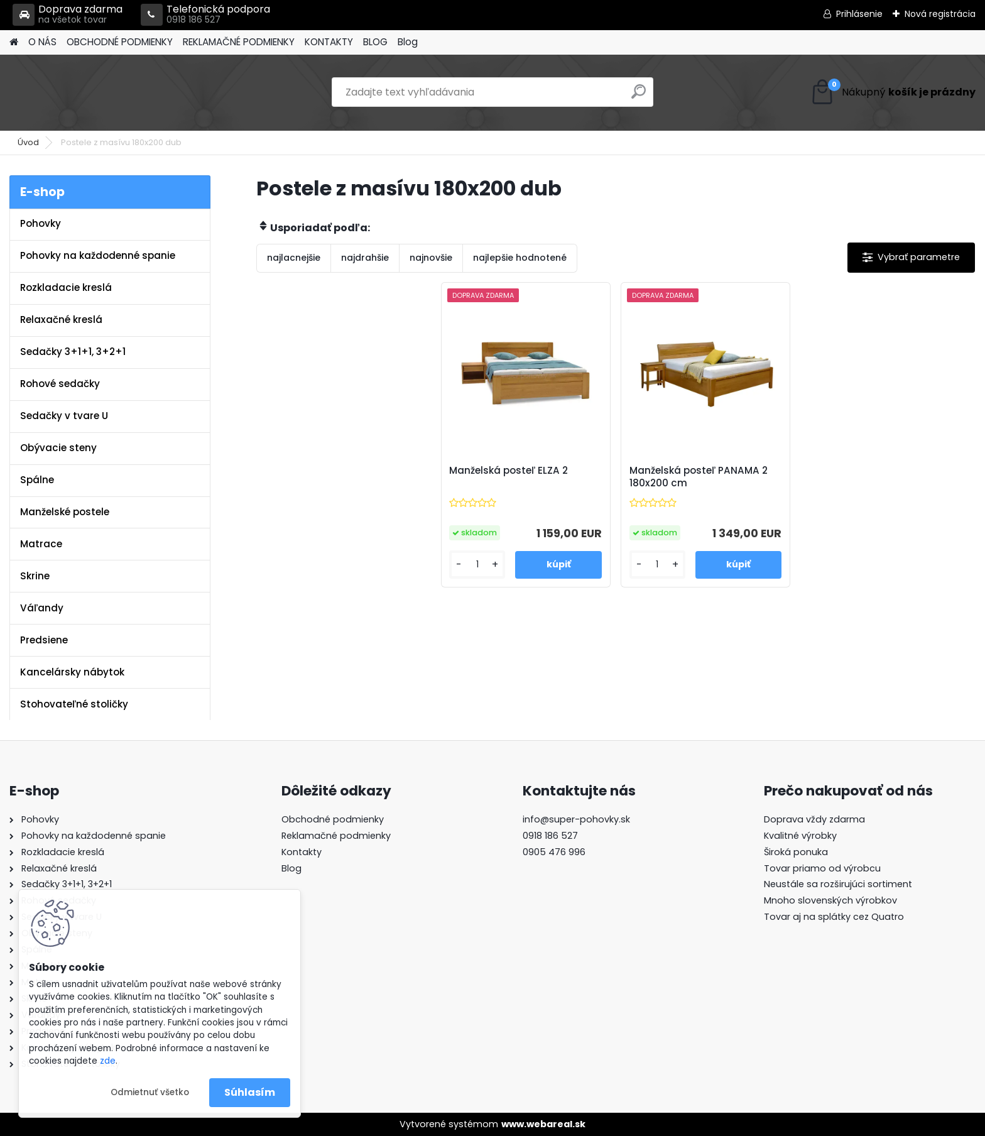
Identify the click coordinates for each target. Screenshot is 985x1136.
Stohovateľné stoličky (74, 704)
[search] (638, 96)
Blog (408, 41)
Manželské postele (64, 511)
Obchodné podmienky (332, 819)
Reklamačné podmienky (336, 835)
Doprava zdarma (67, 15)
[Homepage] (13, 42)
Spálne (37, 479)
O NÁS (42, 41)
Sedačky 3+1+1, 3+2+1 (73, 351)
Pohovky (40, 223)
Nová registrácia (940, 14)
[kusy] (477, 564)
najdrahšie (365, 257)
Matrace (41, 543)
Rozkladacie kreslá (66, 287)
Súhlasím (249, 1092)
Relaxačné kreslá (61, 319)
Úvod (28, 142)
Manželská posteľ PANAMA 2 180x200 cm (698, 476)
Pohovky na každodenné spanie (97, 255)
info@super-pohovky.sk (576, 819)
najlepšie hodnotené (520, 257)
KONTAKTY (329, 41)
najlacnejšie (293, 257)
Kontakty (301, 852)
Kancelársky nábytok (72, 672)
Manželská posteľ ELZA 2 (508, 470)
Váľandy (41, 607)
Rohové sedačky (60, 383)
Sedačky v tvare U (64, 415)
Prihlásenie (859, 14)
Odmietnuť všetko (150, 1092)
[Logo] (95, 92)
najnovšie (431, 257)
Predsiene (44, 640)
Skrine (35, 575)
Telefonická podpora (205, 15)
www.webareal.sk (543, 1124)
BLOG (375, 41)
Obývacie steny (58, 447)
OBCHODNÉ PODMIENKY (120, 41)
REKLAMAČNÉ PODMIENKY (239, 41)
